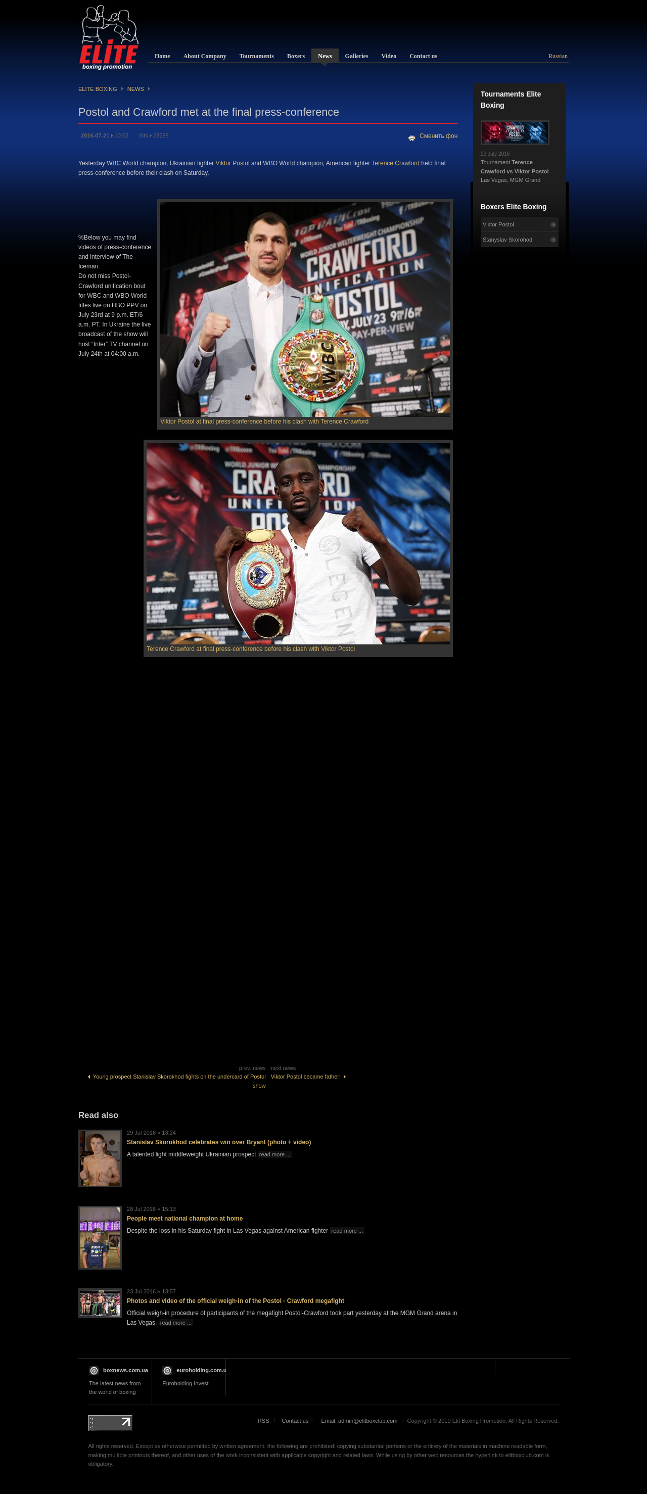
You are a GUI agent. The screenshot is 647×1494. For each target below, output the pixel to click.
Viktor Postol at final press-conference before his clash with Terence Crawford (264, 421)
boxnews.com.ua (125, 1370)
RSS (263, 1421)
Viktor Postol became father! (308, 1076)
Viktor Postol (232, 163)
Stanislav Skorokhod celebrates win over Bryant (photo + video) (219, 1142)
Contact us (295, 1421)
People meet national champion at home (185, 1218)
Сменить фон (438, 135)
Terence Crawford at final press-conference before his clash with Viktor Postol (251, 648)
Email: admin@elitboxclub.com (359, 1421)
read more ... (275, 1154)
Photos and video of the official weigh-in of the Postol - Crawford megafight (235, 1300)
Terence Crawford (396, 163)
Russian (558, 56)
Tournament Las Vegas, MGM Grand (515, 164)
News (135, 89)
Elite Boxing (97, 89)
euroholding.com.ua (202, 1370)
